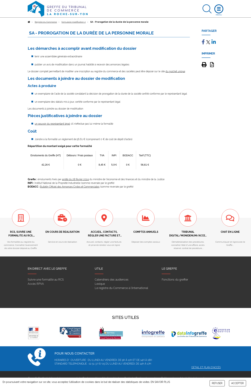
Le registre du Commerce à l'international (121, 288)
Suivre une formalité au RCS (46, 279)
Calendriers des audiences (111, 279)
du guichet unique (175, 71)
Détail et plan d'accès (206, 367)
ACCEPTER (237, 383)
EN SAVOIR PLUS (160, 382)
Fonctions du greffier (175, 279)
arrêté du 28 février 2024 (75, 179)
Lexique (100, 283)
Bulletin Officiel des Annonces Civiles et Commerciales (69, 186)
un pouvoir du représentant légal (52, 123)
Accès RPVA (36, 283)
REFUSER (217, 383)
